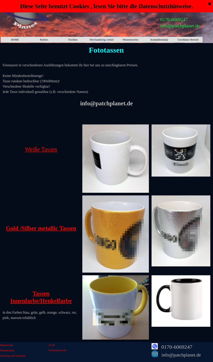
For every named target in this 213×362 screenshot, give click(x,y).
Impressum (6, 345)
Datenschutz (7, 350)
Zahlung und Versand (12, 355)
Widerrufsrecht (57, 350)
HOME (15, 39)
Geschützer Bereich (188, 39)
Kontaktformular (159, 39)
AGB (51, 344)
